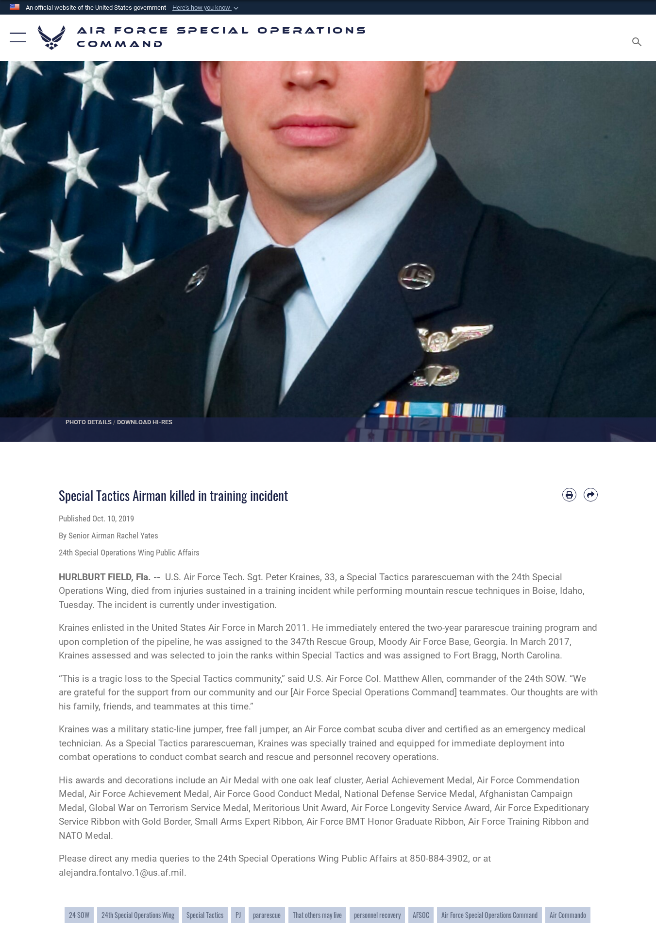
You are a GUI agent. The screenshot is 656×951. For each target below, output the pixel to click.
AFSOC (421, 915)
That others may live (317, 915)
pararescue (267, 915)
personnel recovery (377, 915)
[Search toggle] (638, 37)
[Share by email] (591, 495)
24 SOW (79, 915)
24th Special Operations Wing (137, 915)
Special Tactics (204, 915)
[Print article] (569, 495)
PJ (238, 915)
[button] (206, 8)
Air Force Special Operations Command (489, 915)
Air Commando (568, 915)
